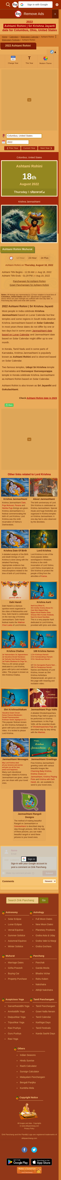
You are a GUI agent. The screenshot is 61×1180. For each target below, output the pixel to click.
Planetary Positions (45, 930)
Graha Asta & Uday (45, 935)
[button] (35, 4)
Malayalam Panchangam (32, 1077)
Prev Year (12, 148)
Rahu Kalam (42, 979)
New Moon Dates (44, 924)
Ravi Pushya (14, 1028)
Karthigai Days (43, 1022)
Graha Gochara (43, 946)
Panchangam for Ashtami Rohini (29, 281)
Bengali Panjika (28, 1082)
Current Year (29, 148)
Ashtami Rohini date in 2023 (42, 398)
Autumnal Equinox (17, 941)
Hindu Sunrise (27, 1060)
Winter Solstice (15, 946)
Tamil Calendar (43, 1017)
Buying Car (13, 973)
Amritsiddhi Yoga (16, 1011)
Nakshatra (41, 984)
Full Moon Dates (44, 919)
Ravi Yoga (13, 1039)
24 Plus (44, 258)
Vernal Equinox (15, 930)
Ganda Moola (42, 968)
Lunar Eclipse (15, 924)
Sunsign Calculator (29, 1071)
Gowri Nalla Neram (45, 1011)
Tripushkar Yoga (16, 1022)
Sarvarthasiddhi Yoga (18, 1006)
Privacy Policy (29, 1128)
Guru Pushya (14, 1033)
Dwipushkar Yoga (16, 1017)
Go (43, 900)
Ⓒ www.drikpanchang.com (29, 1126)
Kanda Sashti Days (45, 1033)
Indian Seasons (28, 1055)
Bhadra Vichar (43, 973)
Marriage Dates (16, 962)
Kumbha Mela (27, 1088)
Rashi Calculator (28, 1066)
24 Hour (32, 258)
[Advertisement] (30, 100)
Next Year (46, 148)
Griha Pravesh (15, 968)
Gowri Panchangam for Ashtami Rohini (29, 285)
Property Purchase (17, 979)
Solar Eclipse (14, 919)
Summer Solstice (16, 935)
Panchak (40, 962)
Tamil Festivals (43, 1028)
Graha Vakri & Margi (46, 941)
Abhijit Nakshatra (44, 990)
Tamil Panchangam (45, 1006)
